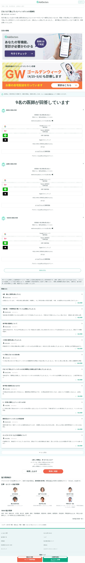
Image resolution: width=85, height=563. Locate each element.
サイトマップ (4, 549)
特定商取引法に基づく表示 (6, 545)
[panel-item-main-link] (42, 298)
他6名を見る (42, 270)
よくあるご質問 (4, 533)
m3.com (71, 481)
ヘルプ (45, 537)
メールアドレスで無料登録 (42, 151)
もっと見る (42, 452)
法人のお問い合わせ (48, 533)
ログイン (81, 2)
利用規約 (36, 114)
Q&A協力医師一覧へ (78, 519)
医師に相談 (53, 471)
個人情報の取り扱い (45, 114)
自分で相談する (49, 94)
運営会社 (45, 545)
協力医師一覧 (4, 537)
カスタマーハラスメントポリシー (51, 549)
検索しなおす (32, 471)
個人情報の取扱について (49, 541)
